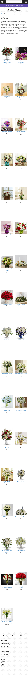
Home (2, 13)
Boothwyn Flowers (14, 10)
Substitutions (4, 665)
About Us (3, 661)
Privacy (2, 664)
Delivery (3, 662)
